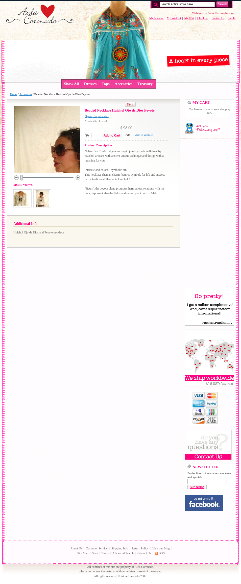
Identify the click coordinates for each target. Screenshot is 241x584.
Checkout (202, 17)
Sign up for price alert (97, 116)
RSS (162, 553)
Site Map (82, 553)
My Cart (189, 17)
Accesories (25, 94)
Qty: (87, 135)
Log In (231, 17)
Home (13, 94)
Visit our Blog (161, 548)
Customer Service (97, 548)
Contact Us (217, 17)
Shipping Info (119, 548)
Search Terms (100, 553)
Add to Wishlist (144, 134)
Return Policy (140, 548)
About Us (76, 548)
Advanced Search (123, 553)
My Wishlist (174, 17)
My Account (156, 17)
